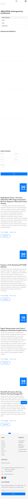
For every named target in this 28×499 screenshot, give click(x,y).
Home (2, 6)
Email (2, 159)
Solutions (3, 445)
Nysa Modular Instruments (22, 441)
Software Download (5, 463)
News (3, 20)
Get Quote (23, 402)
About (2, 449)
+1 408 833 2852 (8, 471)
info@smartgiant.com (9, 474)
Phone (15, 159)
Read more (5, 235)
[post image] (14, 185)
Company (16, 153)
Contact (3, 455)
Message (2, 164)
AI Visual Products (23, 449)
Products (3, 443)
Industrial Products (23, 451)
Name (2, 153)
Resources (3, 451)
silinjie (6, 232)
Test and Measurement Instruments (21, 446)
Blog (3, 23)
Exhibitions (5, 26)
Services (3, 447)
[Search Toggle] (16, 1)
